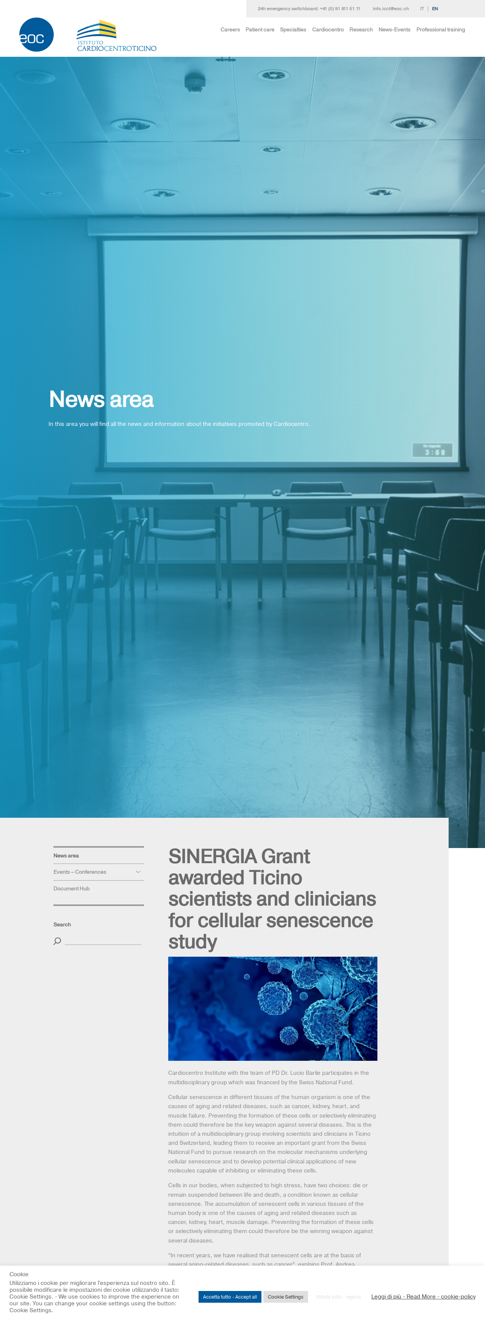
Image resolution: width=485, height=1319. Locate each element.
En (435, 8)
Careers (230, 29)
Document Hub (71, 888)
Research (361, 29)
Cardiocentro (328, 29)
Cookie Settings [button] (286, 1297)
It (422, 8)
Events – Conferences (79, 871)
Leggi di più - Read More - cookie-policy (423, 1296)
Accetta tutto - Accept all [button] (230, 1297)
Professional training (440, 29)
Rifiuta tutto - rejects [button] (338, 1297)
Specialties (293, 29)
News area (66, 855)
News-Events (394, 29)
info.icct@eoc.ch (391, 8)
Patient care (260, 29)
